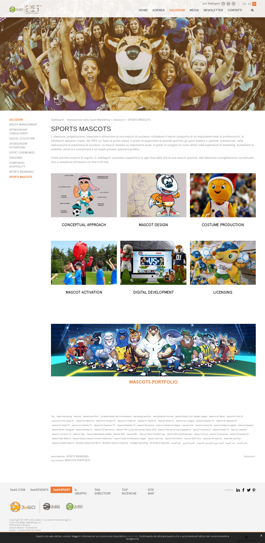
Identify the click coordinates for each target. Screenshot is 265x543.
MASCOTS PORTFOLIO (77, 460)
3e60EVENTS (40, 489)
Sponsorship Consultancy (18, 131)
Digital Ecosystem (22, 138)
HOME (140, 9)
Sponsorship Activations (18, 145)
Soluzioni (119, 119)
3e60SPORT (63, 489)
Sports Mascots (20, 177)
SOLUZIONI (175, 9)
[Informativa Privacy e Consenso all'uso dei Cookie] (36, 531)
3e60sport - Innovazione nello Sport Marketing (80, 119)
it (254, 4)
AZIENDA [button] (156, 9)
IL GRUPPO (85, 489)
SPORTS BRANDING (77, 456)
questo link (132, 536)
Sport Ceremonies (22, 152)
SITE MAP (159, 489)
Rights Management (23, 124)
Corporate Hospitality (17, 164)
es (249, 4)
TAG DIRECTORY (109, 489)
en (244, 4)
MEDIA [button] (193, 9)
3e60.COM (18, 489)
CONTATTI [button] (236, 9)
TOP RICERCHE (137, 489)
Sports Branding (21, 171)
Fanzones (16, 157)
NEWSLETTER (213, 9)
